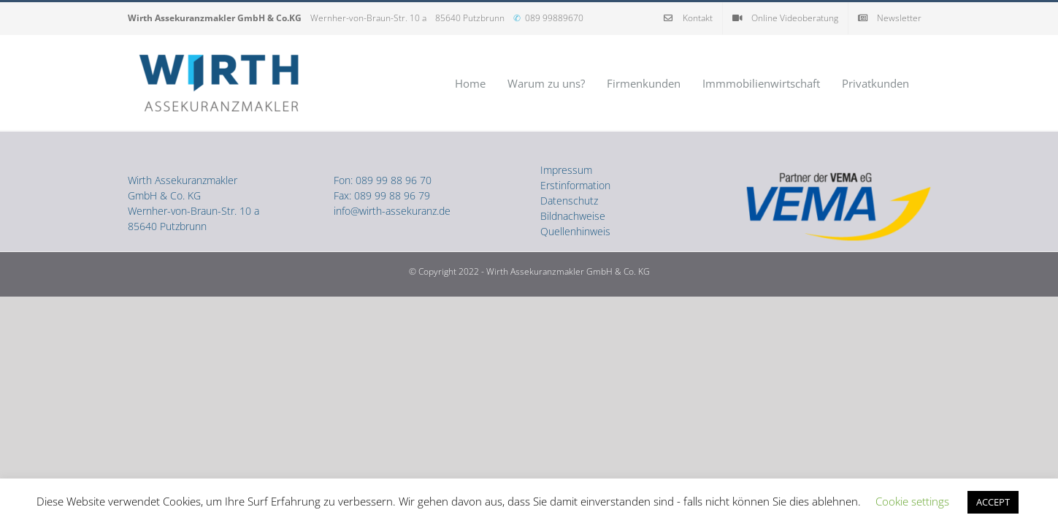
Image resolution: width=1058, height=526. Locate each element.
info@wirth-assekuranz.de (392, 211)
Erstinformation (575, 185)
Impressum (566, 170)
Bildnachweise (572, 216)
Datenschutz (569, 200)
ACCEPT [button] (993, 501)
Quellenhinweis (575, 231)
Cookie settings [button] (912, 501)
